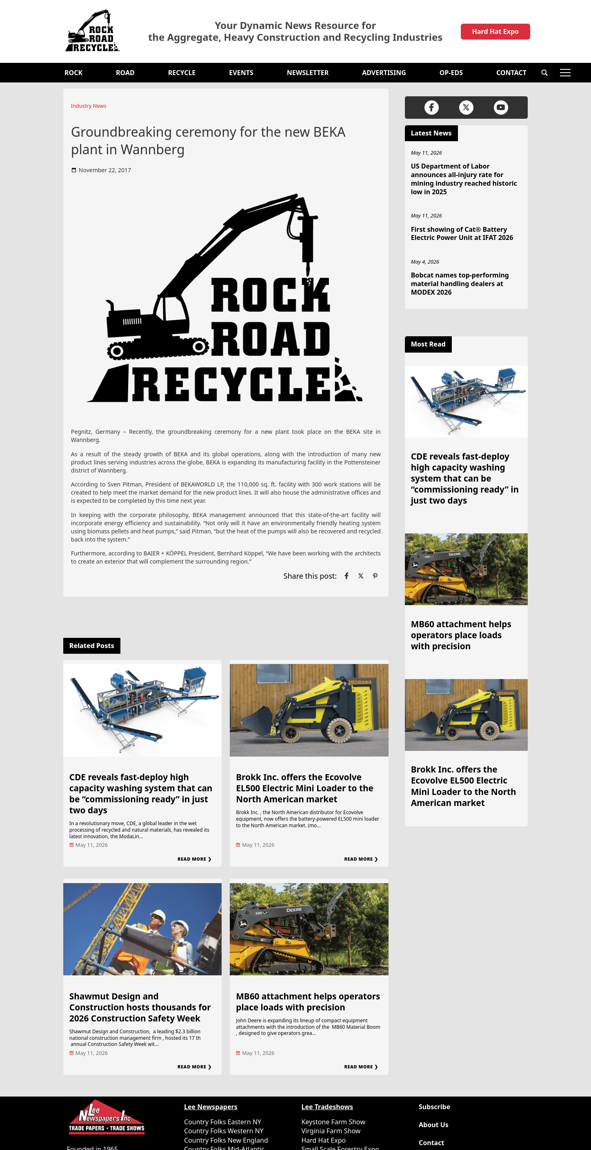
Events (241, 72)
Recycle (182, 72)
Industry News (89, 105)
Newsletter (308, 72)
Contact (511, 72)
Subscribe (434, 1107)
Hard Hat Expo (495, 31)
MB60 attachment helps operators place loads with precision (308, 1001)
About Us (434, 1125)
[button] (544, 73)
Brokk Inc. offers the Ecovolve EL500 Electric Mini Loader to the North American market (304, 788)
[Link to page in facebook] (346, 575)
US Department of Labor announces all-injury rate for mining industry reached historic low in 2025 (464, 179)
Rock (73, 72)
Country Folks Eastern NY (222, 1121)
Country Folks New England (226, 1140)
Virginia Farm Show (330, 1130)
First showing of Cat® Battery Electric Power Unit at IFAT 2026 (462, 233)
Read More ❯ (194, 859)
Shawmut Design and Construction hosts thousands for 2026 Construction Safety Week (140, 1007)
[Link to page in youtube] (501, 107)
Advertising (384, 72)
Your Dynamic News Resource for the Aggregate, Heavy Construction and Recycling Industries (295, 31)
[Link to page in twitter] (360, 575)
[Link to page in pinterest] (375, 575)
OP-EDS (451, 72)
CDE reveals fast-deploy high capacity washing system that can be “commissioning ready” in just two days (141, 793)
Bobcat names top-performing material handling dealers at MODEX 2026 (460, 284)
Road (125, 72)
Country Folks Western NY (224, 1130)
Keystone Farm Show (333, 1121)
